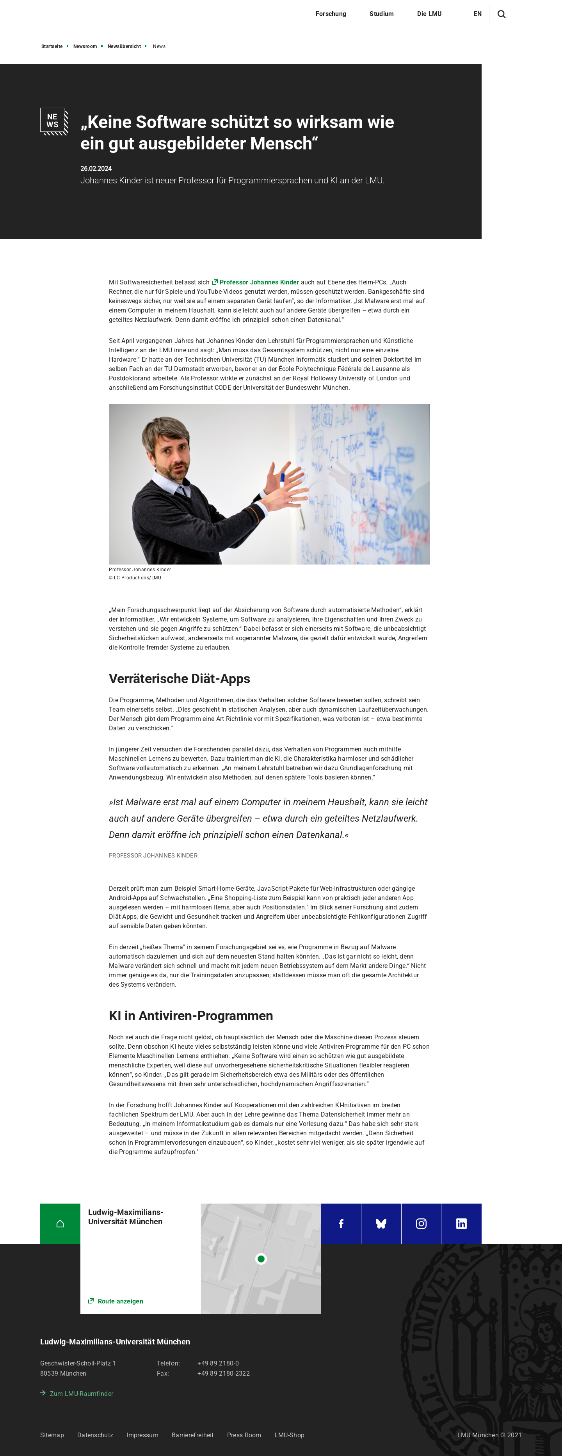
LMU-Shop (289, 1435)
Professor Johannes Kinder (259, 282)
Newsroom (85, 46)
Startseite (52, 46)
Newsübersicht (124, 46)
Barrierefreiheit (193, 1435)
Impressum (142, 1435)
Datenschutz (95, 1435)
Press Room (244, 1435)
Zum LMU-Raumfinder (81, 1393)
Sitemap (52, 1435)
